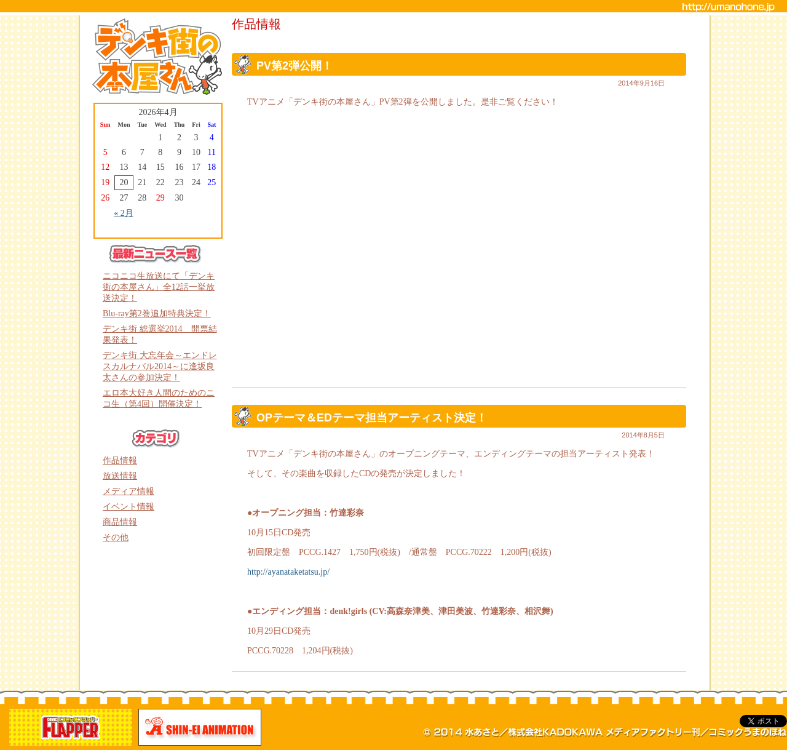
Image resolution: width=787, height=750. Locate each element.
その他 (116, 537)
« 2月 (123, 213)
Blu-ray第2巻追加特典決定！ (157, 313)
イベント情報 (128, 506)
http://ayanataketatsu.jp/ (288, 571)
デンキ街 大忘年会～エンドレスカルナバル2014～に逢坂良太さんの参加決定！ (160, 366)
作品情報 (120, 460)
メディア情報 (128, 491)
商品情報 (120, 522)
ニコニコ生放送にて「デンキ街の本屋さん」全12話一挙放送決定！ (159, 287)
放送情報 (120, 476)
